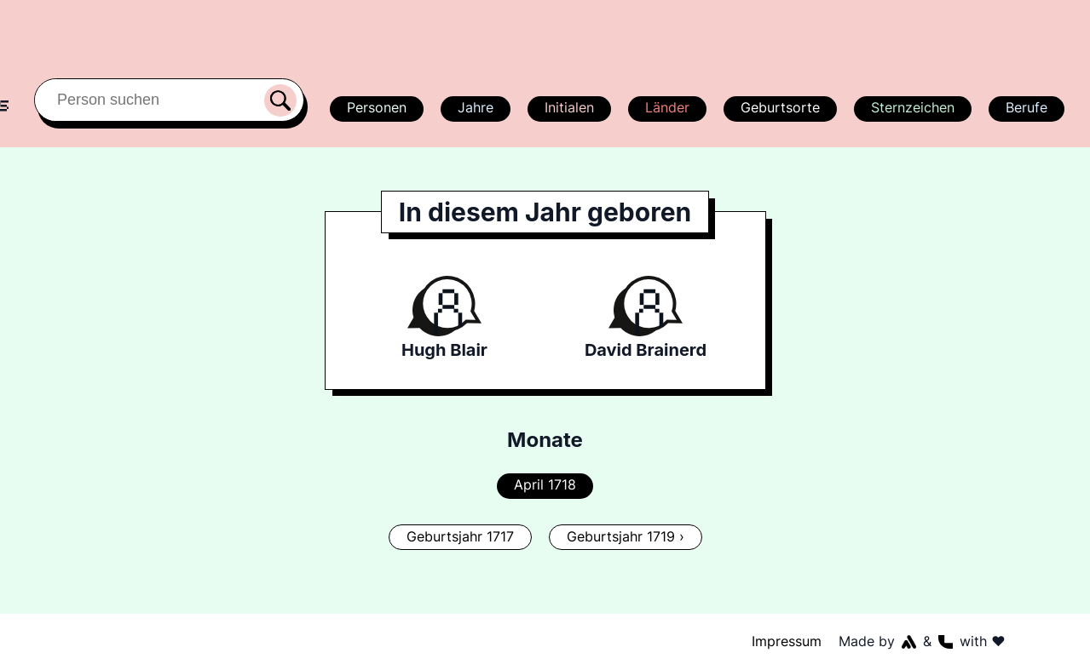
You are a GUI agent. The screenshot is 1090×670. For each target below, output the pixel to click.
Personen (374, 107)
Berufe (1026, 107)
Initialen (568, 107)
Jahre (474, 107)
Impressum (786, 641)
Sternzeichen (911, 107)
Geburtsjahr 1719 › (625, 536)
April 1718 (545, 484)
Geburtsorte (779, 107)
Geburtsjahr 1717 (460, 536)
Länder (666, 107)
